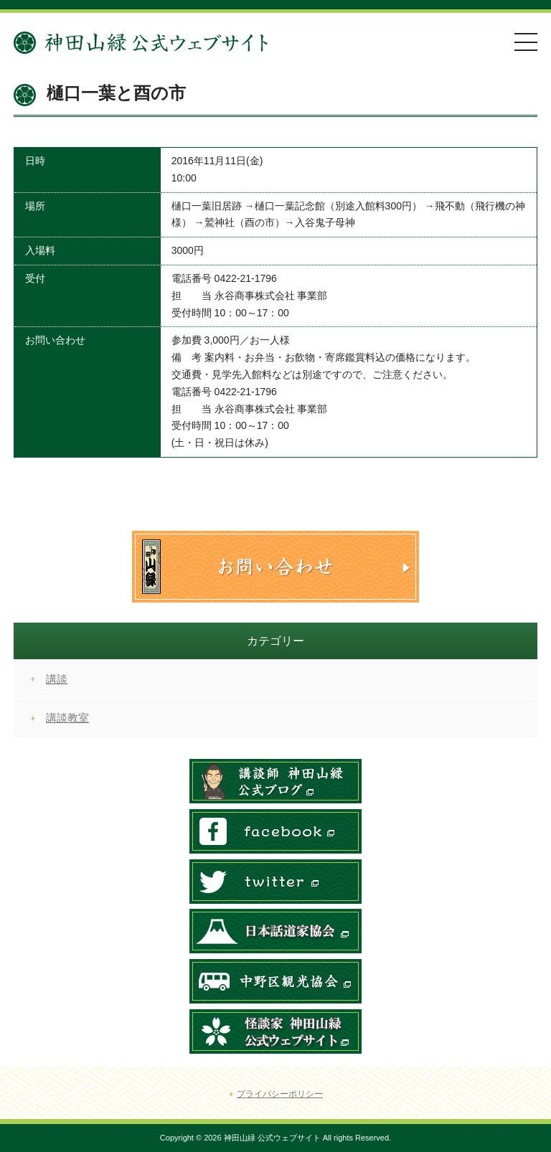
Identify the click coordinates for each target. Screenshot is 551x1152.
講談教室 (67, 718)
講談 (56, 679)
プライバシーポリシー (280, 1094)
